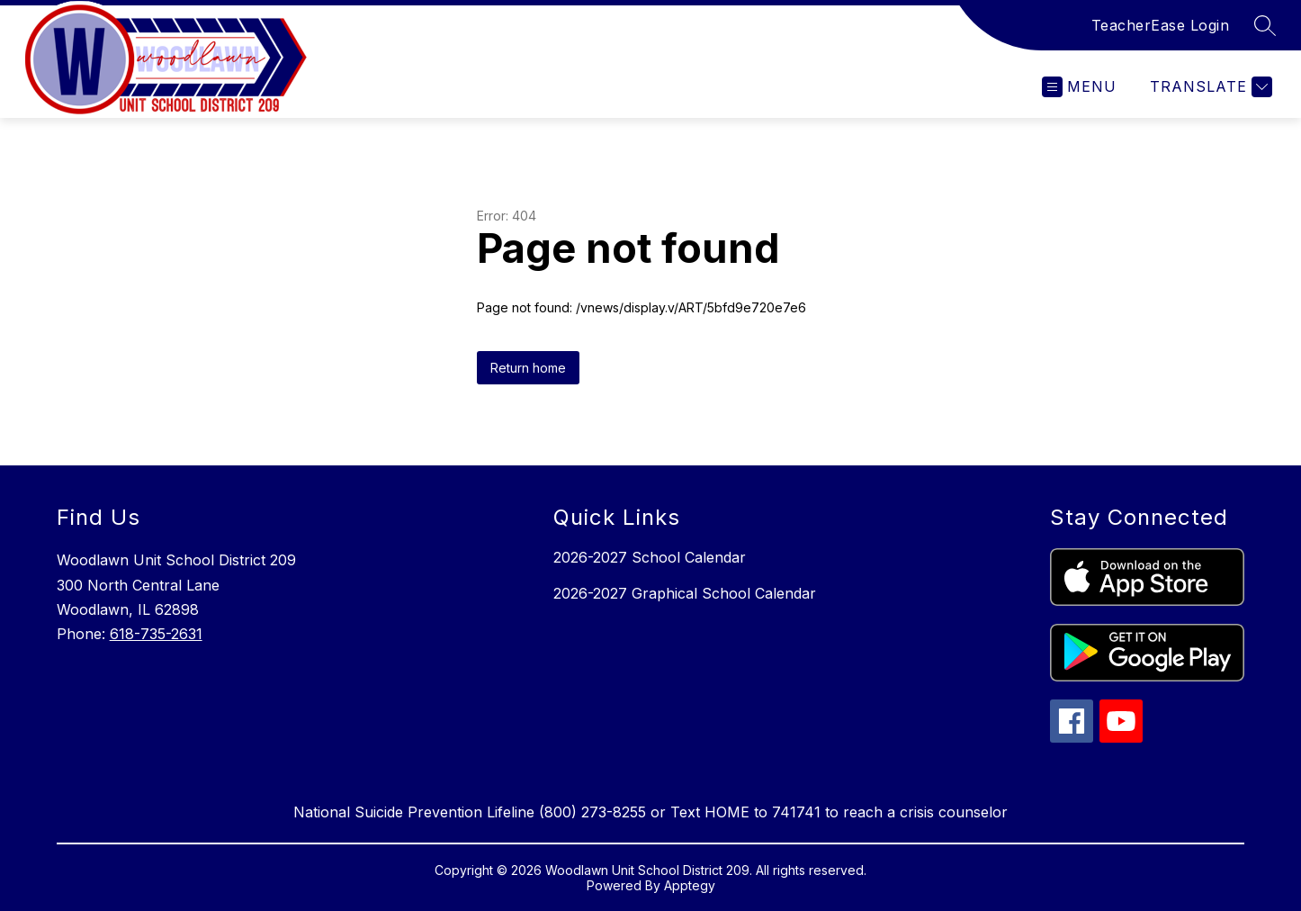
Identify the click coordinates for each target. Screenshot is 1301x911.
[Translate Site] (1208, 87)
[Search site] (1265, 25)
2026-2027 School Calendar (649, 557)
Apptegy (689, 885)
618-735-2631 (156, 634)
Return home (528, 367)
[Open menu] (1079, 87)
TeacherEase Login (1160, 25)
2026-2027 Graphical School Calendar (684, 593)
